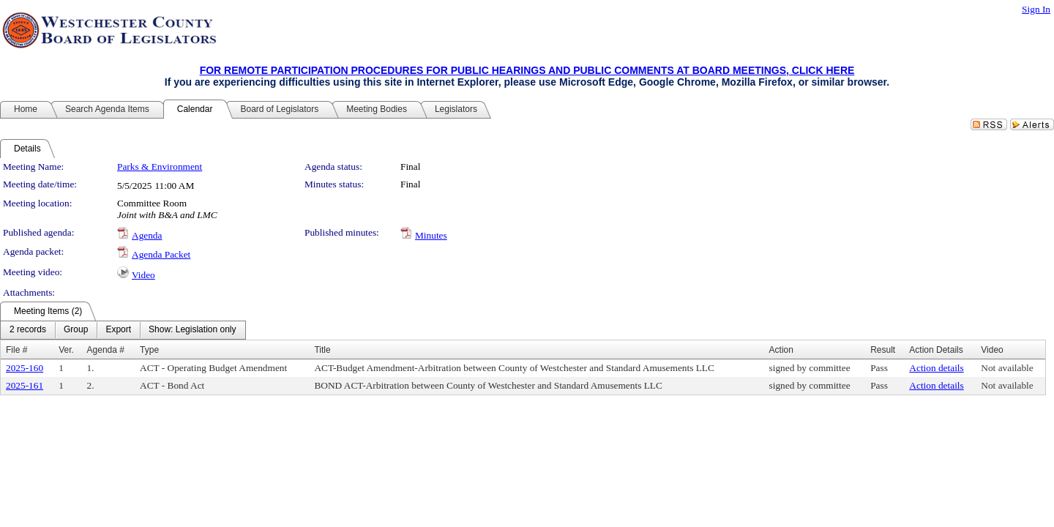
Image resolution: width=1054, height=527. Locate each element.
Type (149, 350)
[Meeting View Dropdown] (192, 330)
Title (322, 350)
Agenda (147, 235)
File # (16, 350)
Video (143, 274)
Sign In (1036, 9)
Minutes (431, 235)
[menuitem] (28, 330)
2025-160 (24, 367)
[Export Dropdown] (118, 330)
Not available (1007, 367)
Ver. (66, 350)
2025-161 (24, 385)
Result (882, 350)
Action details (936, 367)
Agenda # (105, 350)
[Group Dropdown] (76, 330)
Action (781, 350)
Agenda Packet (161, 254)
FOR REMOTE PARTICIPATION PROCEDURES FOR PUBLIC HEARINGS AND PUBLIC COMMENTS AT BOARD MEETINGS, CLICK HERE (527, 70)
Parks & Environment (159, 166)
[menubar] (123, 330)
